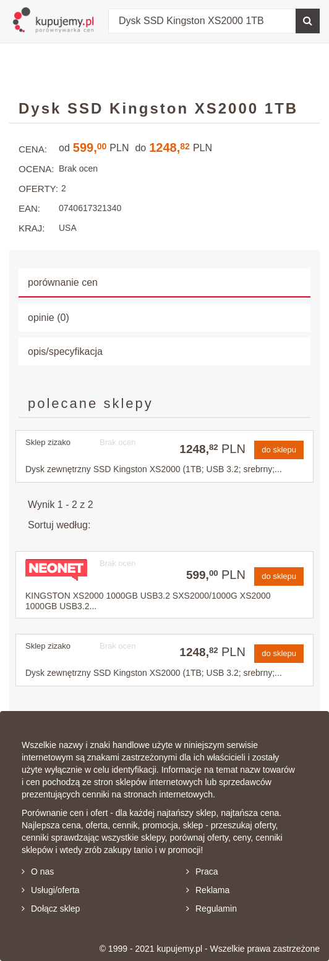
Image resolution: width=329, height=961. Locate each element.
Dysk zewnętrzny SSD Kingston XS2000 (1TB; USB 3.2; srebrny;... (153, 469)
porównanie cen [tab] (63, 282)
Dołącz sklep (51, 908)
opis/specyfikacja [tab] (65, 351)
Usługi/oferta (51, 890)
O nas (38, 871)
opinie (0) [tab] (48, 317)
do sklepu (279, 449)
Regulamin (211, 908)
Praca (202, 871)
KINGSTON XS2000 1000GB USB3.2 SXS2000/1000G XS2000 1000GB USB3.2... (148, 601)
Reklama (207, 890)
